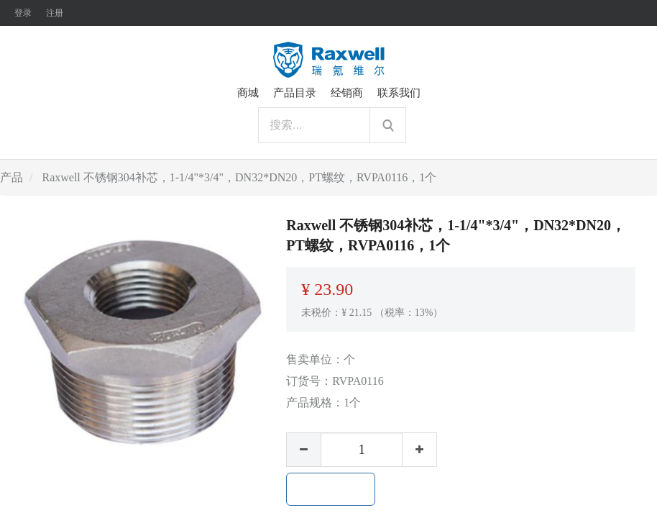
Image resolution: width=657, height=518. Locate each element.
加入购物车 (330, 489)
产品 (11, 177)
